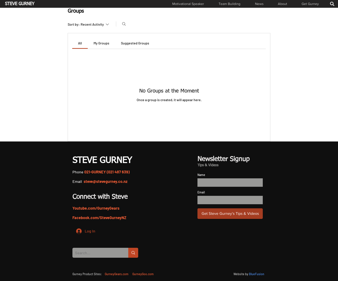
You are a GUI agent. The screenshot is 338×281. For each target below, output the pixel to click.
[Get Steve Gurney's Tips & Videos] (230, 213)
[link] (80, 43)
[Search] (124, 24)
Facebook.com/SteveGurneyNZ (99, 217)
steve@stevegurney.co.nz (105, 181)
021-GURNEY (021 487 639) (107, 172)
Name (201, 174)
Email (201, 192)
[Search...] (97, 253)
